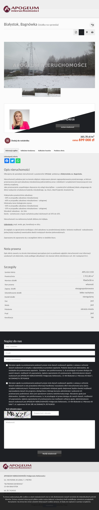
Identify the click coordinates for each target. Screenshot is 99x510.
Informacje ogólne (11, 151)
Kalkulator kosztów (44, 151)
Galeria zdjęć (81, 32)
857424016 (68, 119)
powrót (92, 25)
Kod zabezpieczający (14, 409)
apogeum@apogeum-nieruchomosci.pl (68, 113)
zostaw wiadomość (67, 127)
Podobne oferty (59, 151)
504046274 (68, 116)
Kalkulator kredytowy (28, 151)
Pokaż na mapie (87, 32)
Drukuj (92, 32)
